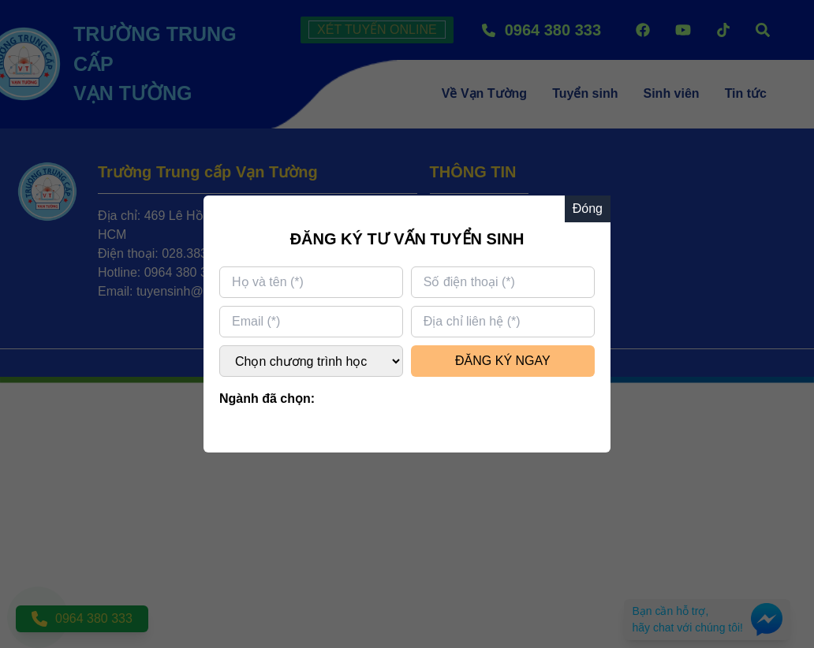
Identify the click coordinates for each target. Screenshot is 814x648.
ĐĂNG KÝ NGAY (503, 360)
